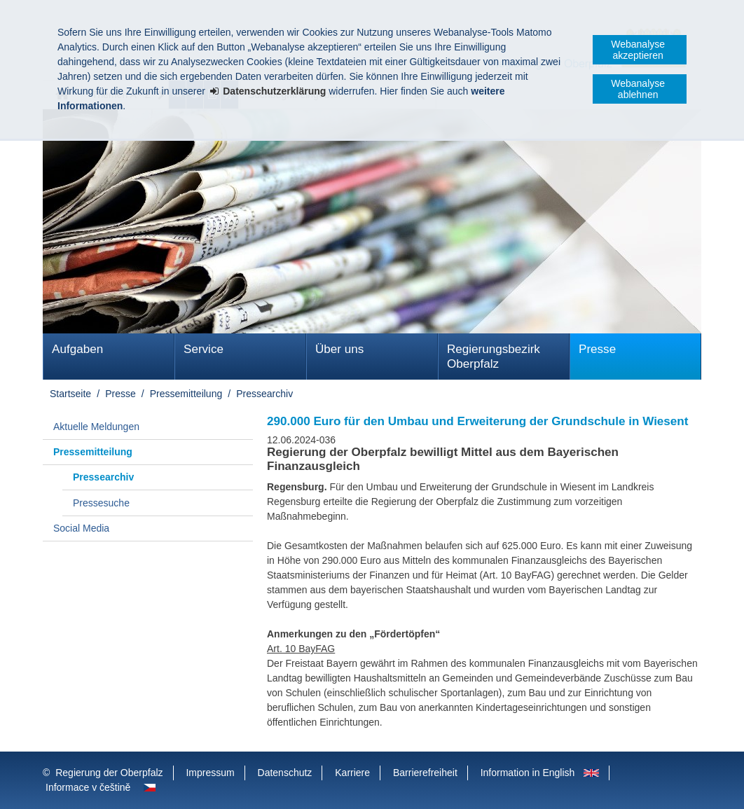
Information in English (528, 772)
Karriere (352, 772)
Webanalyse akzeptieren (638, 50)
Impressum (210, 772)
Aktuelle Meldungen (96, 426)
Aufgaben (77, 349)
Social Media (81, 528)
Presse (597, 349)
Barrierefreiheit (425, 772)
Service (203, 349)
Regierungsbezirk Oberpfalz (493, 357)
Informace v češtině (88, 787)
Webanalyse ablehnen (638, 89)
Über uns (339, 349)
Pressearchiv (264, 393)
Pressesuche (101, 503)
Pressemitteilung (186, 393)
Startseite (70, 393)
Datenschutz (285, 772)
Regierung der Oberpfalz (109, 772)
